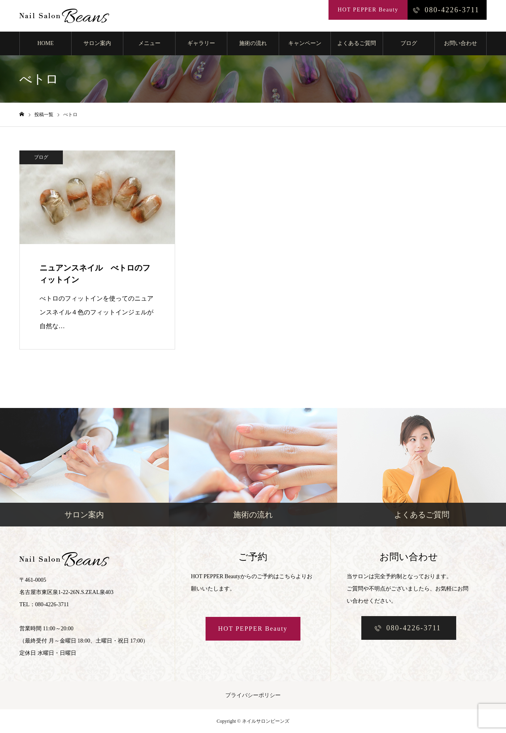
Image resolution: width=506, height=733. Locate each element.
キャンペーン (304, 43)
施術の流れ (253, 43)
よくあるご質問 (356, 43)
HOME (45, 43)
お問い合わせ (460, 43)
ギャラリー (201, 43)
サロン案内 (97, 43)
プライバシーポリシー (253, 695)
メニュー (149, 43)
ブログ (408, 43)
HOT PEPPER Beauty (252, 628)
